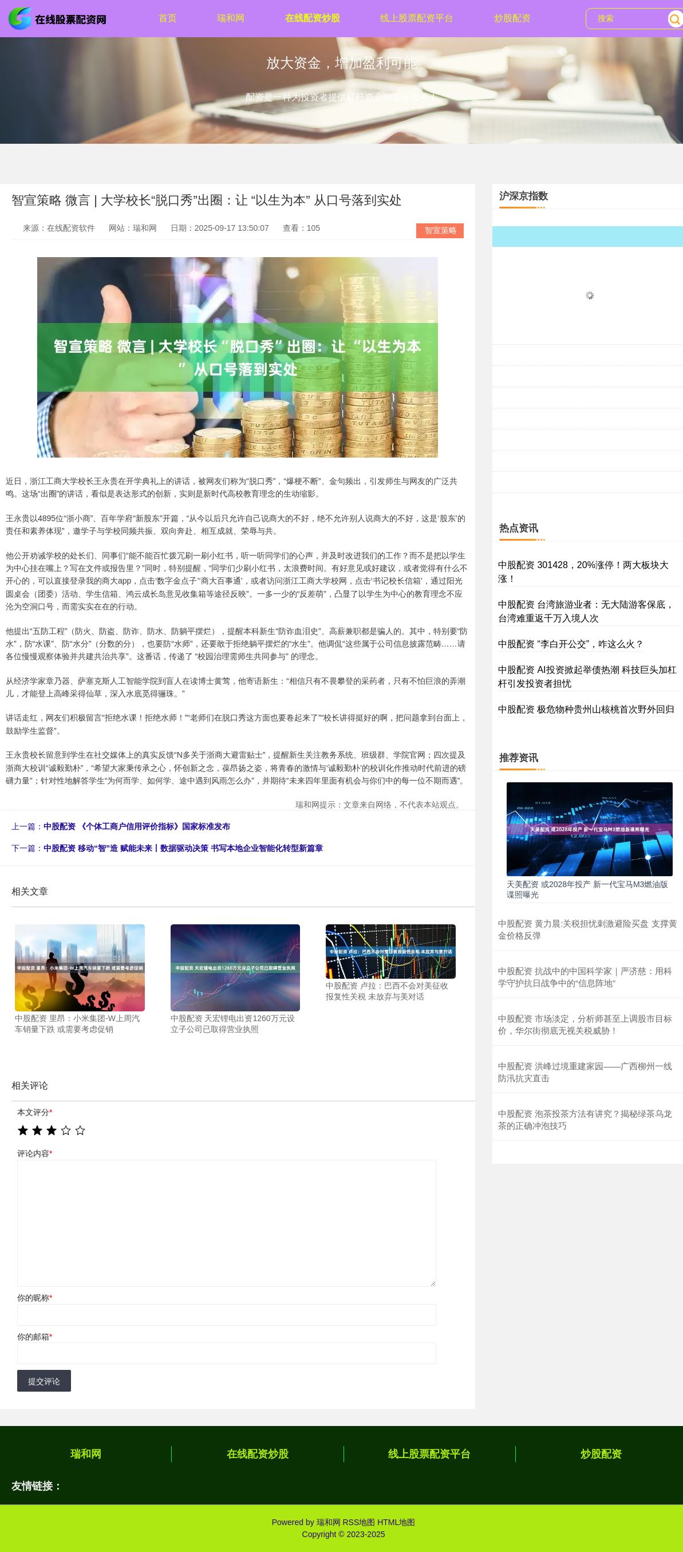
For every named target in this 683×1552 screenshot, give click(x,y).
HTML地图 (396, 1522)
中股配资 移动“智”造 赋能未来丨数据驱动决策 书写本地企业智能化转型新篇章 (183, 848)
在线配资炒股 (312, 18)
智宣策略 (441, 230)
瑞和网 (230, 18)
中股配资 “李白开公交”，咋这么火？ (571, 644)
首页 (168, 18)
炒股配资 (512, 18)
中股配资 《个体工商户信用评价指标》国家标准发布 (137, 826)
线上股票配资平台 (416, 18)
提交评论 (44, 1381)
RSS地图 (358, 1522)
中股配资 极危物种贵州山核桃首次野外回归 (586, 709)
